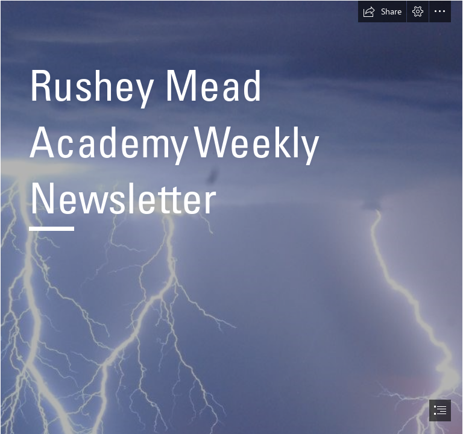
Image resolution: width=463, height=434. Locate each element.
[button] (382, 11)
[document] (231, 217)
